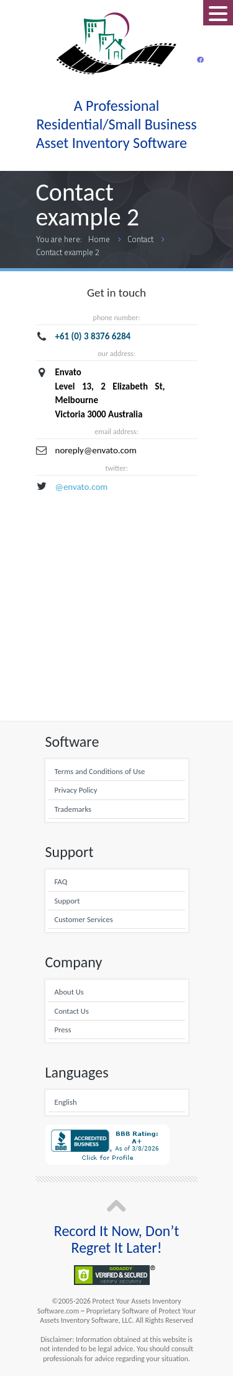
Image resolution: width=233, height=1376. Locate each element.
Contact (140, 239)
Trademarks (73, 809)
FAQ (61, 881)
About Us (69, 991)
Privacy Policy (76, 790)
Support (67, 900)
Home (99, 239)
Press (63, 1029)
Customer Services (84, 919)
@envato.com (81, 486)
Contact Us (72, 1011)
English (66, 1102)
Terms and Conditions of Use (100, 771)
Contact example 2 (67, 252)
